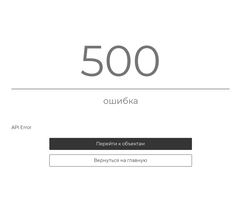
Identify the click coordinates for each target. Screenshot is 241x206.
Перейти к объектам (120, 143)
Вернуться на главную (120, 160)
